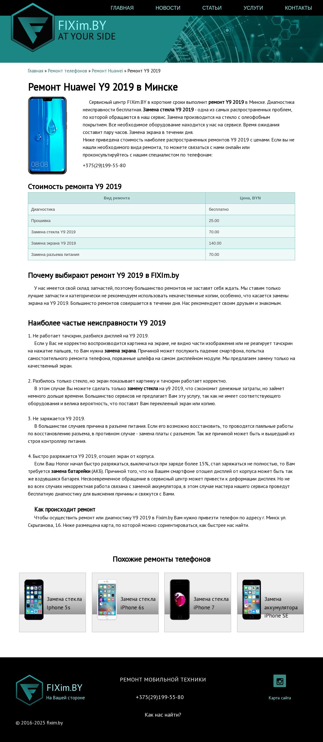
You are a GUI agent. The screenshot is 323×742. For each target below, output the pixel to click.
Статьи (211, 8)
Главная (122, 8)
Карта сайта (280, 698)
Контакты (298, 8)
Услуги (253, 8)
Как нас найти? (163, 714)
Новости (168, 8)
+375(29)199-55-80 (104, 165)
